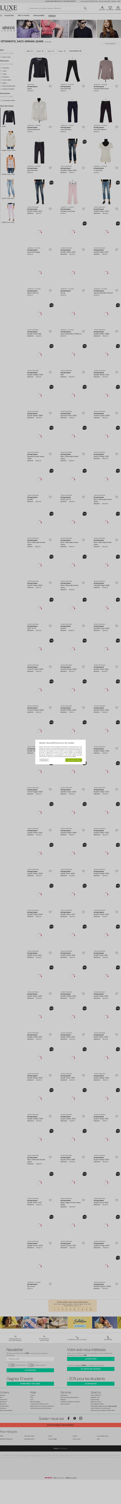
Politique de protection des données (66, 756)
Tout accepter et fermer (74, 760)
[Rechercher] (85, 8)
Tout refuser (43, 760)
